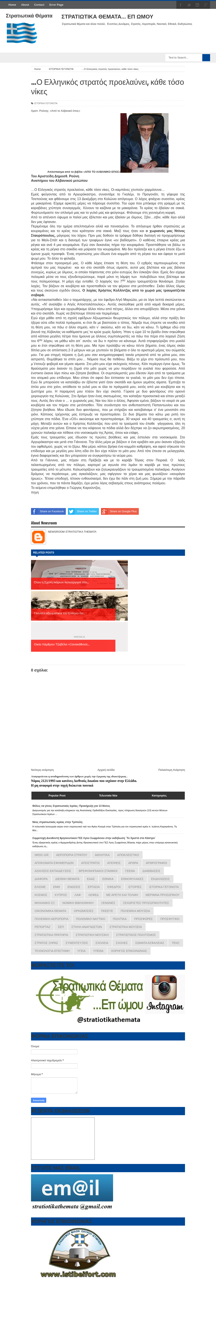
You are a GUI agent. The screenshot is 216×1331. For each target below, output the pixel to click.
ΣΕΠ (61, 865)
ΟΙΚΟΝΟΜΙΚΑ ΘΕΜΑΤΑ (50, 849)
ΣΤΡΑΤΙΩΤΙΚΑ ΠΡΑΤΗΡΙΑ (51, 873)
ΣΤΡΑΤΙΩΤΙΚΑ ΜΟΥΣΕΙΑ (125, 865)
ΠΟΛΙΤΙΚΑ (120, 857)
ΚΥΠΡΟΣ (61, 833)
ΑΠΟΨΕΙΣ (114, 801)
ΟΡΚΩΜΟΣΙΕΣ (83, 849)
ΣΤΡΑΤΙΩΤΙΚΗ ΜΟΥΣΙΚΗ (92, 873)
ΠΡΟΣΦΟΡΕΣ (143, 857)
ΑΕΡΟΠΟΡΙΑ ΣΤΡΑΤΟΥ (71, 793)
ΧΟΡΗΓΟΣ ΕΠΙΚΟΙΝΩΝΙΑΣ (129, 888)
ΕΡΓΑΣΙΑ (94, 825)
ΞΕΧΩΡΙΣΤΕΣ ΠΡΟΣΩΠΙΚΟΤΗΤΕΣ (146, 841)
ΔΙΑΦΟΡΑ (41, 817)
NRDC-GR (42, 793)
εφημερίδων (72, 1312)
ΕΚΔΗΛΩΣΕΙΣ (160, 817)
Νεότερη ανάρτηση (42, 707)
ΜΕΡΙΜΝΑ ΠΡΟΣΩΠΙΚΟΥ (163, 833)
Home (12, 4)
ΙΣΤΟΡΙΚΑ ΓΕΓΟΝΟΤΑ (45, 103)
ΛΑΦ (77, 833)
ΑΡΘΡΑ (133, 801)
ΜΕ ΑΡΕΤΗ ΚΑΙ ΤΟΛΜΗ (122, 833)
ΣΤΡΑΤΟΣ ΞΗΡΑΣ (46, 880)
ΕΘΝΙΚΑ (107, 817)
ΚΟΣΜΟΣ (41, 833)
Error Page (56, 4)
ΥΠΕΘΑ (98, 888)
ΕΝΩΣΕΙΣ (74, 825)
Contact (39, 4)
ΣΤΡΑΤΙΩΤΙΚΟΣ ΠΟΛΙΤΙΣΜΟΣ (136, 873)
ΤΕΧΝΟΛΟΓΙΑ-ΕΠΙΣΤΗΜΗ (52, 888)
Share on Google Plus (119, 511)
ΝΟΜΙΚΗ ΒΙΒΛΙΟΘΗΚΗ (77, 841)
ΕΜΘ (56, 825)
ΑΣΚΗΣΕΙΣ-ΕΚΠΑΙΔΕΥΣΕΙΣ (53, 809)
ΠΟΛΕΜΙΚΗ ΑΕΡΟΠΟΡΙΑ (51, 857)
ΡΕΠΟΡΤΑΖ (42, 865)
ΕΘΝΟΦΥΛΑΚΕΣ (132, 817)
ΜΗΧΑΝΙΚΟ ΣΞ (45, 841)
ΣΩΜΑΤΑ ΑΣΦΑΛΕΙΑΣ (149, 880)
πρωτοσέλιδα (56, 1312)
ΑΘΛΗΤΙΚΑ (102, 793)
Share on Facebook (47, 511)
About (25, 4)
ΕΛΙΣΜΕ (40, 825)
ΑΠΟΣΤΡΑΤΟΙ (90, 801)
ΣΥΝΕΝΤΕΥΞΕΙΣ (77, 880)
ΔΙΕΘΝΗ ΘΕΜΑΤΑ (67, 817)
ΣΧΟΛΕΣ (122, 880)
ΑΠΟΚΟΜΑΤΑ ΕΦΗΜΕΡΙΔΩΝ (54, 801)
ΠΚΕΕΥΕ (107, 849)
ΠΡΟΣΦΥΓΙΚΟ (169, 857)
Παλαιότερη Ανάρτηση (171, 707)
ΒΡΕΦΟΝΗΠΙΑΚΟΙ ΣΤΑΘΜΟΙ (98, 809)
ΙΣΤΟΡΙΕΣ (135, 825)
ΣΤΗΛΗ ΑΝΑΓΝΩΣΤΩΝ (87, 865)
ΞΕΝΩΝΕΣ (108, 841)
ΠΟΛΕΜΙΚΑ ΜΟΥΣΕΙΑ (135, 849)
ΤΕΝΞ (176, 880)
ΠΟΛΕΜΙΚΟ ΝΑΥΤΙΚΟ (90, 857)
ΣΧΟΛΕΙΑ (102, 880)
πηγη (35, 492)
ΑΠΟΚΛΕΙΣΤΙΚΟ (128, 793)
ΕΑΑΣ (91, 817)
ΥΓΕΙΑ (81, 888)
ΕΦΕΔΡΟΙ (114, 825)
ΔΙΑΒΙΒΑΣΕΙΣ (151, 809)
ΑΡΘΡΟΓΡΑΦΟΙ (156, 801)
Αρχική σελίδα (106, 707)
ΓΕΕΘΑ (130, 809)
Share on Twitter (82, 511)
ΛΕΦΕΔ (93, 833)
